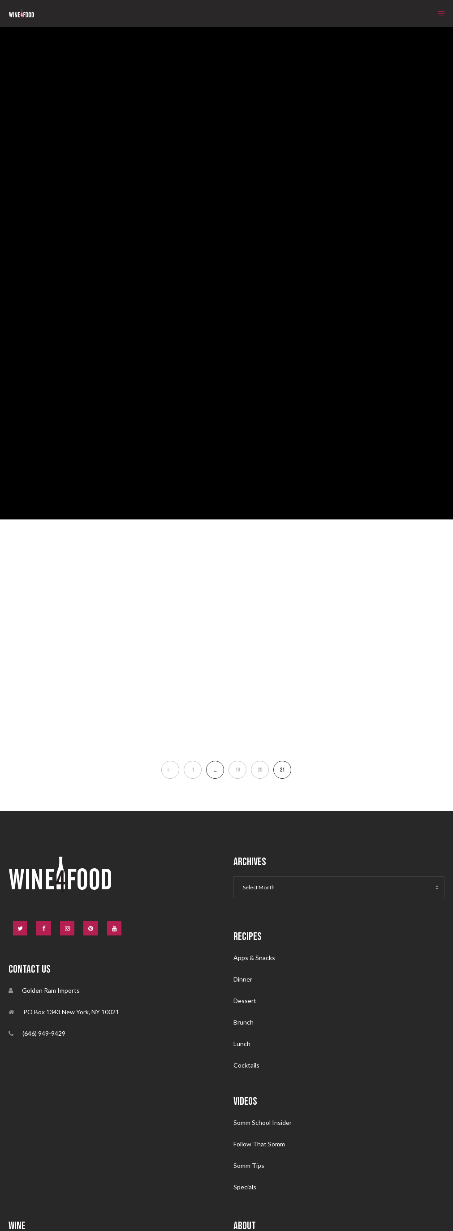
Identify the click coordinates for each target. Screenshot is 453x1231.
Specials (244, 1187)
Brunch (243, 1022)
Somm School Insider (262, 1122)
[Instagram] (67, 928)
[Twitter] (20, 928)
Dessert (244, 1000)
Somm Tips (248, 1165)
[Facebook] (43, 928)
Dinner (242, 979)
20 (260, 769)
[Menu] (438, 13)
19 (237, 769)
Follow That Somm (259, 1144)
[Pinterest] (90, 928)
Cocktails (246, 1065)
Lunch (241, 1043)
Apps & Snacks (254, 957)
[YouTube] (114, 928)
